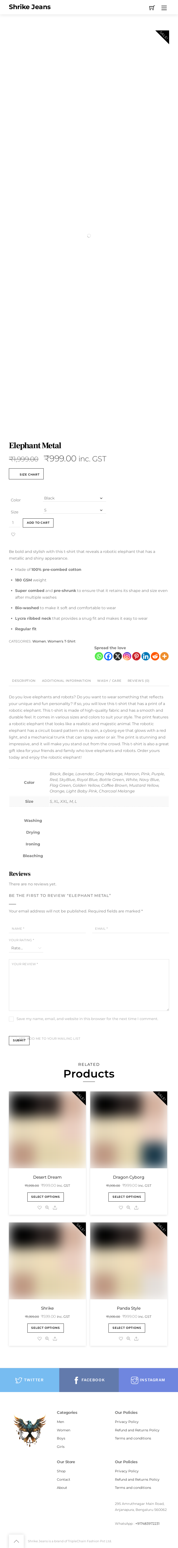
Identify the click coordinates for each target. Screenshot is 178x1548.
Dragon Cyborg (128, 1177)
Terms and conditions (133, 1438)
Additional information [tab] (66, 680)
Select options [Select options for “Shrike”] (45, 1328)
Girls (61, 1447)
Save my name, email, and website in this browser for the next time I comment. (87, 1018)
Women (39, 641)
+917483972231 (147, 1523)
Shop (61, 1471)
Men (60, 1422)
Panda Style (129, 1308)
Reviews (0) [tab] (138, 680)
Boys (61, 1438)
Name (18, 928)
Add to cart (38, 522)
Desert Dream (47, 1177)
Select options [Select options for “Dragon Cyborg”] (127, 1196)
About (62, 1487)
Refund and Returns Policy (137, 1430)
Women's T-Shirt (61, 641)
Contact (63, 1479)
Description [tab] (24, 680)
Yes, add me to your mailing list (46, 1038)
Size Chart (26, 474)
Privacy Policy (127, 1422)
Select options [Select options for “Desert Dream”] (45, 1196)
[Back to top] (16, 1541)
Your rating (21, 940)
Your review (25, 964)
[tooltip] (69, 820)
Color (16, 500)
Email (101, 928)
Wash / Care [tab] (109, 680)
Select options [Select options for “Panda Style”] (127, 1328)
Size (14, 512)
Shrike (47, 1308)
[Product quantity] (14, 522)
